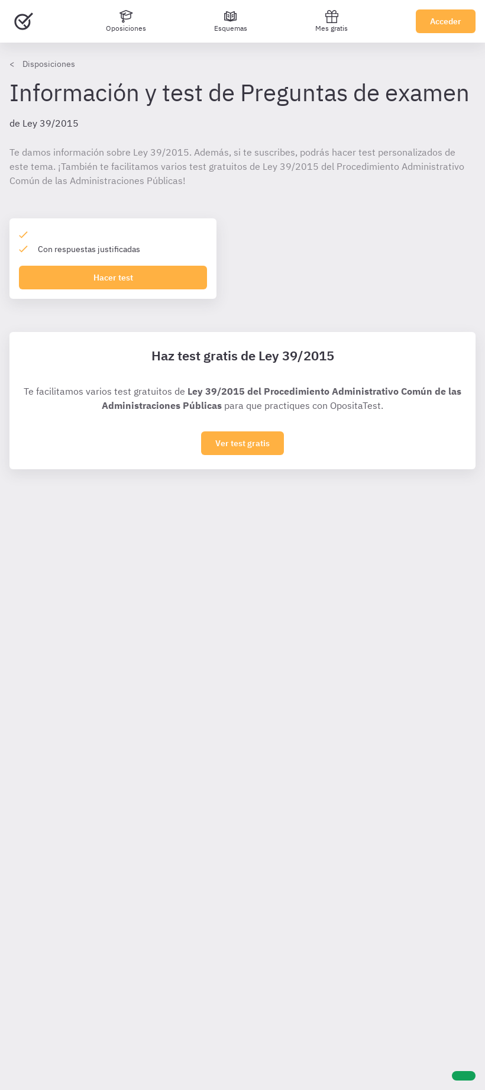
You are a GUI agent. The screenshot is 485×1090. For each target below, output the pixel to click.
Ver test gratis (242, 443)
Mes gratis (331, 21)
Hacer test (113, 277)
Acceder (445, 21)
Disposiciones (48, 64)
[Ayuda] (464, 1076)
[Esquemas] (230, 21)
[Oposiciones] (126, 21)
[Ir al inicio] (23, 21)
